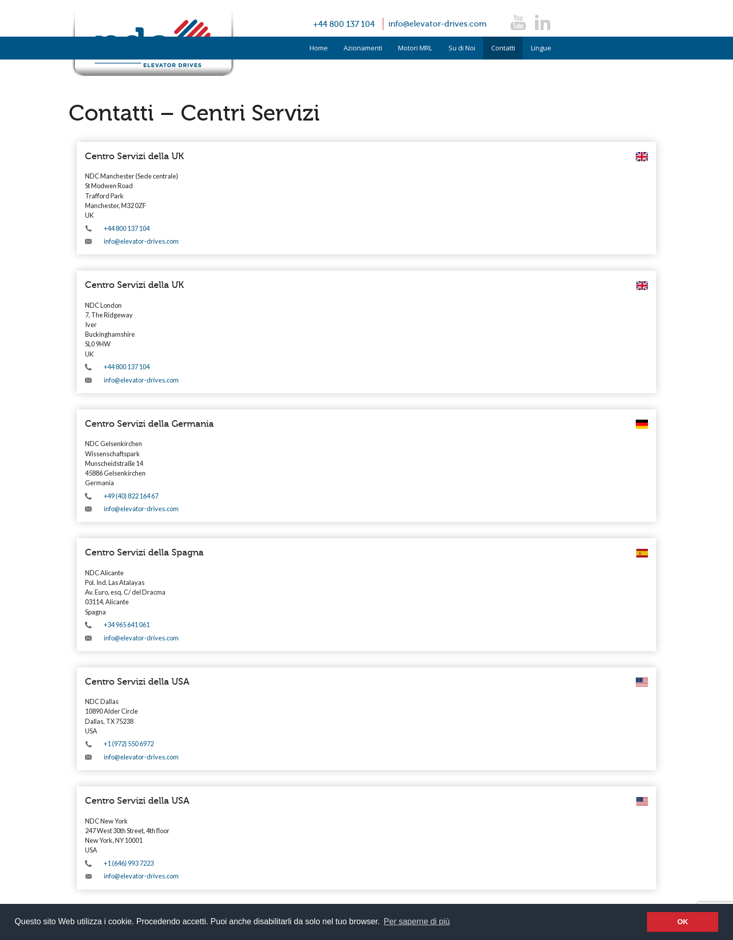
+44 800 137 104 (344, 24)
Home (318, 47)
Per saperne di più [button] (417, 921)
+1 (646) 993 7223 (129, 863)
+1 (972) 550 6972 (129, 744)
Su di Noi (461, 47)
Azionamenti (363, 47)
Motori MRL (415, 47)
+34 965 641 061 (127, 625)
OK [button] (682, 922)
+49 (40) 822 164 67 (131, 496)
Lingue (541, 47)
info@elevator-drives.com (437, 23)
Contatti (503, 47)
